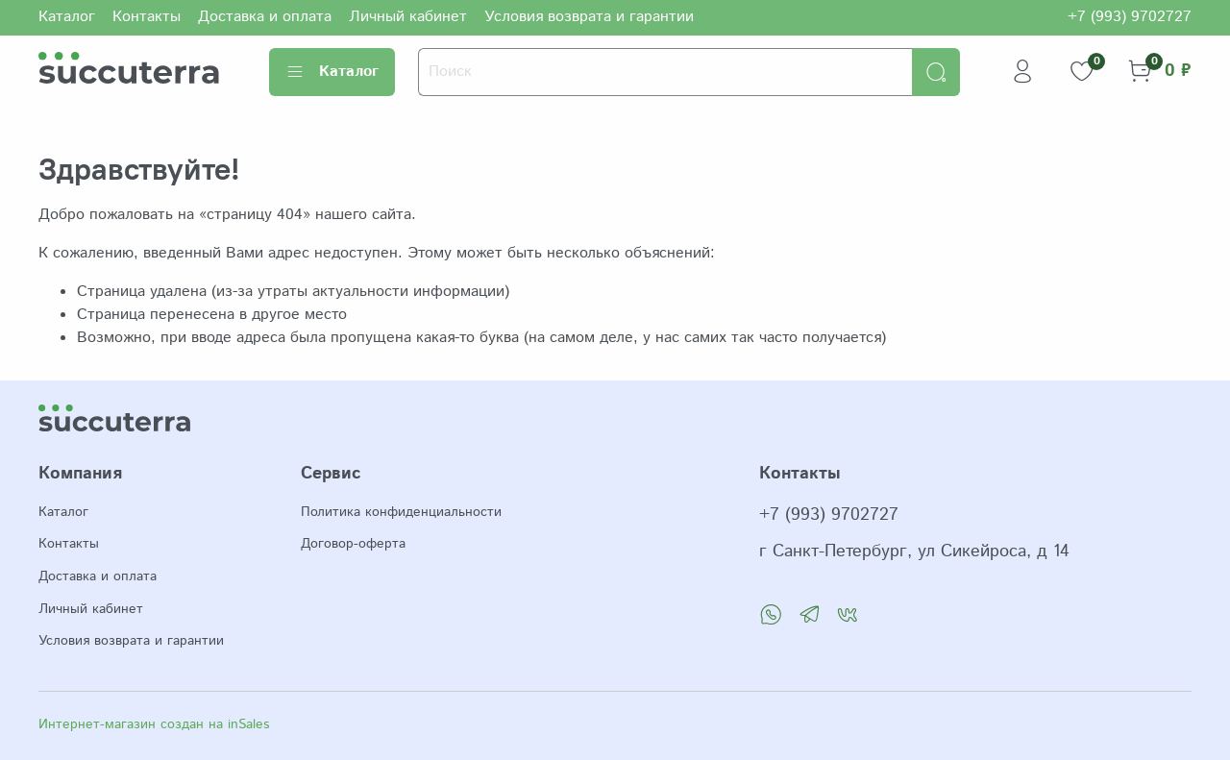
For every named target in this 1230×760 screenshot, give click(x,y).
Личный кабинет (408, 17)
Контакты (146, 17)
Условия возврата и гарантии (589, 17)
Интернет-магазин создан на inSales (153, 724)
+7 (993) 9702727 (1130, 17)
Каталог (66, 17)
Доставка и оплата (265, 17)
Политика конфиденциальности (401, 512)
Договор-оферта (353, 543)
